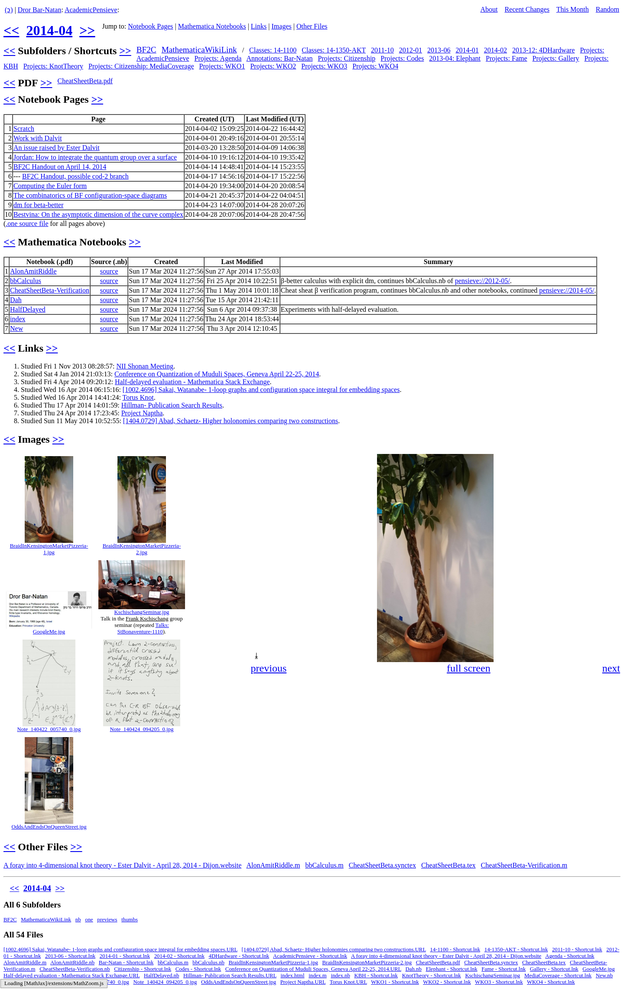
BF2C (146, 49)
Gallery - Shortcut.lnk (554, 969)
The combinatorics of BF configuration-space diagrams (90, 195)
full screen (469, 668)
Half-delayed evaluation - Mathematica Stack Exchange (192, 381)
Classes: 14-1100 (272, 50)
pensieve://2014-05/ (566, 290)
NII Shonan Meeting (144, 366)
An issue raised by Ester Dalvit (56, 147)
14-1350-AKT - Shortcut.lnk (516, 950)
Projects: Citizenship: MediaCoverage (141, 66)
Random (607, 9)
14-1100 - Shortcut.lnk (455, 950)
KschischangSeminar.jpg (141, 612)
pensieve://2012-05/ (482, 280)
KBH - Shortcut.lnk (376, 976)
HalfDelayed (28, 309)
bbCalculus (25, 280)
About (488, 9)
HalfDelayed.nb (161, 976)
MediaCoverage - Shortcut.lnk (558, 976)
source (109, 271)
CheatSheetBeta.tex (448, 865)
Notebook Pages (150, 26)
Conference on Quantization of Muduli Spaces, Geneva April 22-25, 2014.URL (313, 969)
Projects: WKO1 (222, 66)
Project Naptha (142, 413)
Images (282, 26)
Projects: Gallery (556, 58)
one (89, 920)
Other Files (312, 26)
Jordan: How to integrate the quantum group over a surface (95, 157)
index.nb (340, 976)
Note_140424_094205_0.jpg (142, 729)
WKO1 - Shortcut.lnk (395, 982)
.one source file (27, 223)
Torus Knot (138, 397)
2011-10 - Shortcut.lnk (577, 950)
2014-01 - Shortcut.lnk (125, 956)
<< (11, 30)
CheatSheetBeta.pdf (85, 81)
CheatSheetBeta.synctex (382, 865)
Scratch (23, 128)
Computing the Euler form (50, 185)
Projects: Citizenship (346, 58)
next (611, 668)
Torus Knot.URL (348, 982)
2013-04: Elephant (455, 58)
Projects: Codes (402, 58)
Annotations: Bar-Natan (280, 58)
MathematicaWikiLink (199, 49)
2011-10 (382, 50)
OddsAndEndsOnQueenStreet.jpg (48, 827)
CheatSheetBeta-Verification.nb (74, 969)
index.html (292, 976)
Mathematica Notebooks (212, 26)
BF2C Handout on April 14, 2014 (59, 166)
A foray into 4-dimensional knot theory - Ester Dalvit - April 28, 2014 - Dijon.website (122, 865)
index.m (318, 976)
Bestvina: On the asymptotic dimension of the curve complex (98, 214)
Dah (16, 300)
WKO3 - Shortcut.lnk (499, 982)
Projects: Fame (506, 58)
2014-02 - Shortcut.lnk (179, 956)
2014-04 (49, 30)
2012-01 (410, 50)
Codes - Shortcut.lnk (198, 969)
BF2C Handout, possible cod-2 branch (75, 176)
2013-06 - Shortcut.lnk (70, 956)
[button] (613, 462)
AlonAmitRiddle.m (273, 865)
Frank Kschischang (147, 619)
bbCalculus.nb (208, 963)
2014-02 (495, 50)
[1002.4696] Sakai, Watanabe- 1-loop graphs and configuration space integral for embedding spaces (261, 389)
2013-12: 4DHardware (543, 50)
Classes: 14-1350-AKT (334, 50)
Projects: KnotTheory (53, 66)
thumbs (129, 920)
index (18, 319)
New (16, 328)
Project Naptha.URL (303, 982)
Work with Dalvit (37, 138)
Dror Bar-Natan (40, 9)
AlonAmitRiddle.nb (72, 963)
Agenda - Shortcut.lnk (569, 956)
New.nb (604, 976)
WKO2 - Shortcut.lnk (447, 982)
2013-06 (438, 50)
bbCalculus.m (324, 865)
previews (107, 920)
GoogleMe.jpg (49, 632)
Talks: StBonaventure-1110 (143, 628)
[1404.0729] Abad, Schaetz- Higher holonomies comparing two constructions (230, 420)
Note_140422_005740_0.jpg (49, 729)
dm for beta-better (38, 205)
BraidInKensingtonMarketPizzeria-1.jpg (49, 549)
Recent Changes (526, 9)
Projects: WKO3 (324, 66)
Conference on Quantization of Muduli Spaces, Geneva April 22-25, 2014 (216, 374)
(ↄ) (9, 9)
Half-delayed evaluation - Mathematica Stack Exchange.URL (71, 976)
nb (78, 920)
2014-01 (466, 50)
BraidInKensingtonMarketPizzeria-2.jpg (142, 549)
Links (258, 26)
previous (269, 668)
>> (87, 30)
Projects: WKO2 (273, 66)
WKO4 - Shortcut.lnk (551, 982)
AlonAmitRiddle (33, 271)
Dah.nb (414, 969)
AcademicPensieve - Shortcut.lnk (310, 956)
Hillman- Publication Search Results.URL (229, 976)
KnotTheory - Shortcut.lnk (431, 976)
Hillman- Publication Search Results (171, 405)
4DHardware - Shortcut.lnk (239, 956)
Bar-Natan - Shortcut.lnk (126, 963)
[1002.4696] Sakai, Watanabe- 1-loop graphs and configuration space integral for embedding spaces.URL (120, 950)
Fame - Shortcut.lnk (503, 969)
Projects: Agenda (218, 58)
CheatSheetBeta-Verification (49, 290)
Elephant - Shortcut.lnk (452, 969)
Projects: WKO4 (375, 66)
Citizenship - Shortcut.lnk (142, 969)
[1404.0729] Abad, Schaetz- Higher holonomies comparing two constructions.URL (333, 950)
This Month (572, 9)
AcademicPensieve (91, 9)
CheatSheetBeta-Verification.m (524, 865)
